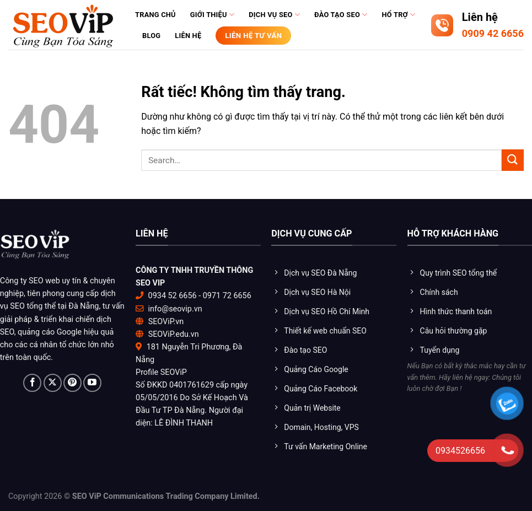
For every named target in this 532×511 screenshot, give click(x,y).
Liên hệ (188, 35)
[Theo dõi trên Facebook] (32, 383)
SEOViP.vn (166, 321)
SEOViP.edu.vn (173, 334)
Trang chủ (155, 14)
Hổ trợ (398, 14)
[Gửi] (513, 160)
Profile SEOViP (161, 372)
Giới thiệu (212, 14)
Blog (151, 35)
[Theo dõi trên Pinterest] (72, 383)
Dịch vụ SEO (274, 14)
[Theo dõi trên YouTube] (92, 383)
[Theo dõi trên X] (53, 383)
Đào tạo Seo (340, 14)
